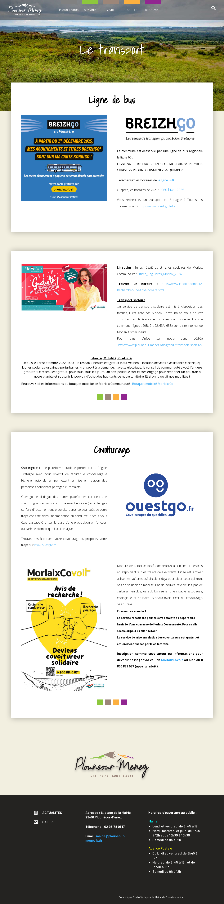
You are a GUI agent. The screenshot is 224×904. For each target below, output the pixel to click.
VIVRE (111, 10)
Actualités (48, 812)
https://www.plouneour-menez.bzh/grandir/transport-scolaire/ (160, 345)
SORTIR (132, 10)
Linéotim (97, 363)
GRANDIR (90, 10)
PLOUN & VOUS (69, 10)
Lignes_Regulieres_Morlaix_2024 (159, 274)
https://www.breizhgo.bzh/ (157, 206)
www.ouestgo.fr (45, 545)
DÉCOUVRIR (153, 10)
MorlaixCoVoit (172, 660)
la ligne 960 (166, 180)
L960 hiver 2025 (172, 189)
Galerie (44, 822)
